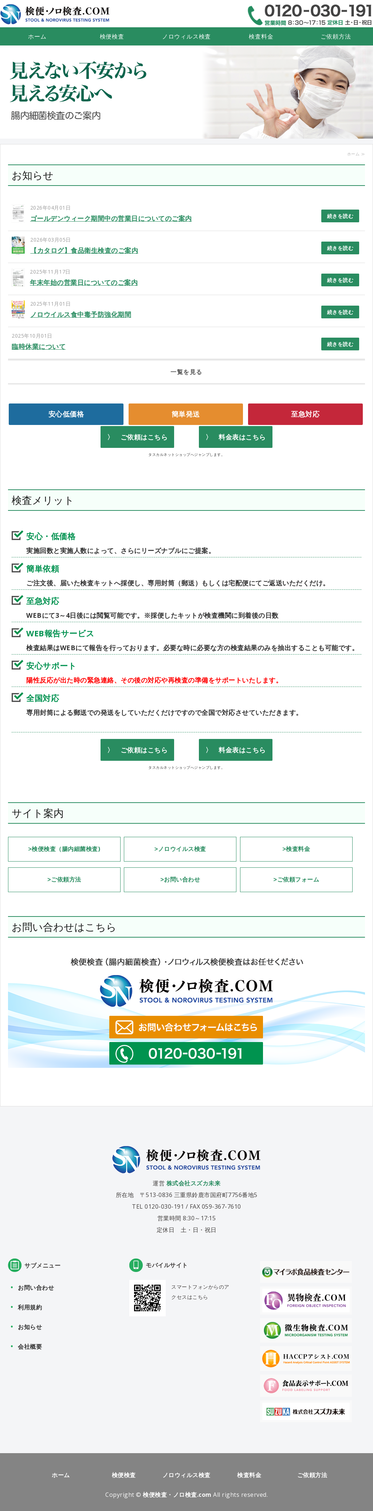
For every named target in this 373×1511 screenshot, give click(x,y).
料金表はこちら (242, 437)
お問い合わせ (182, 879)
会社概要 (30, 1345)
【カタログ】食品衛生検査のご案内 (84, 250)
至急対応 (305, 414)
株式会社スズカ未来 (193, 1182)
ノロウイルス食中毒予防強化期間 (80, 314)
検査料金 (261, 36)
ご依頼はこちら (144, 437)
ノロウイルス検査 (182, 849)
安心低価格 (66, 414)
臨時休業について (39, 346)
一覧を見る (186, 372)
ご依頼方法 (336, 36)
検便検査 (112, 36)
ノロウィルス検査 (186, 36)
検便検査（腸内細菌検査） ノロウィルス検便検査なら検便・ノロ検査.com (55, 14)
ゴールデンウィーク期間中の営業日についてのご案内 (111, 218)
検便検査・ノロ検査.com (177, 1493)
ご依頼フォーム (298, 879)
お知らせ (30, 1325)
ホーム (37, 36)
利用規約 (30, 1306)
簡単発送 (186, 414)
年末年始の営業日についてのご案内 (84, 282)
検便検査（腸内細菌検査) (66, 849)
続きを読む (340, 215)
